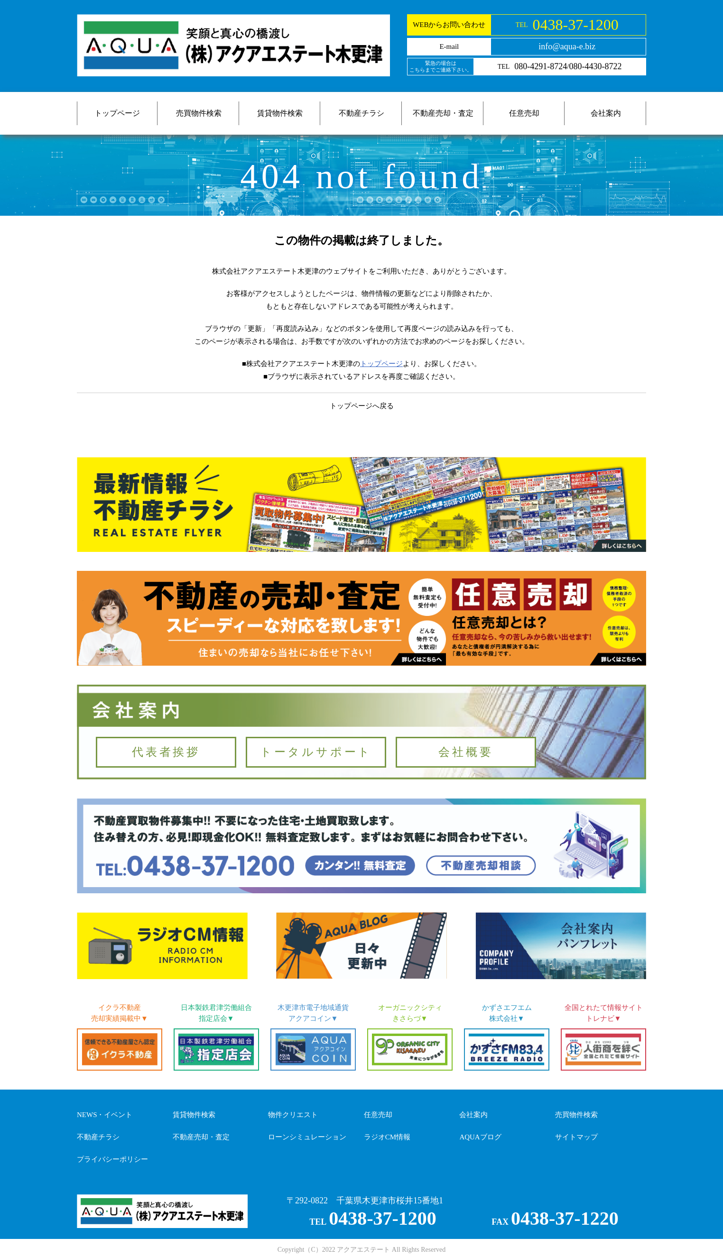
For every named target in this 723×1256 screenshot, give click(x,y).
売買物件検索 (199, 113)
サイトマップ (576, 1137)
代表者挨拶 (166, 752)
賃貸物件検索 (280, 113)
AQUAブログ (480, 1137)
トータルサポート (316, 752)
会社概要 (465, 752)
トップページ (117, 113)
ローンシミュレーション (307, 1137)
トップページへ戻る (362, 406)
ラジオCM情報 (387, 1137)
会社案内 (606, 113)
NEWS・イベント (105, 1114)
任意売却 (524, 113)
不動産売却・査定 (443, 113)
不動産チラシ (361, 113)
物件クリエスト (293, 1114)
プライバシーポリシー (112, 1159)
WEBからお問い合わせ (449, 24)
